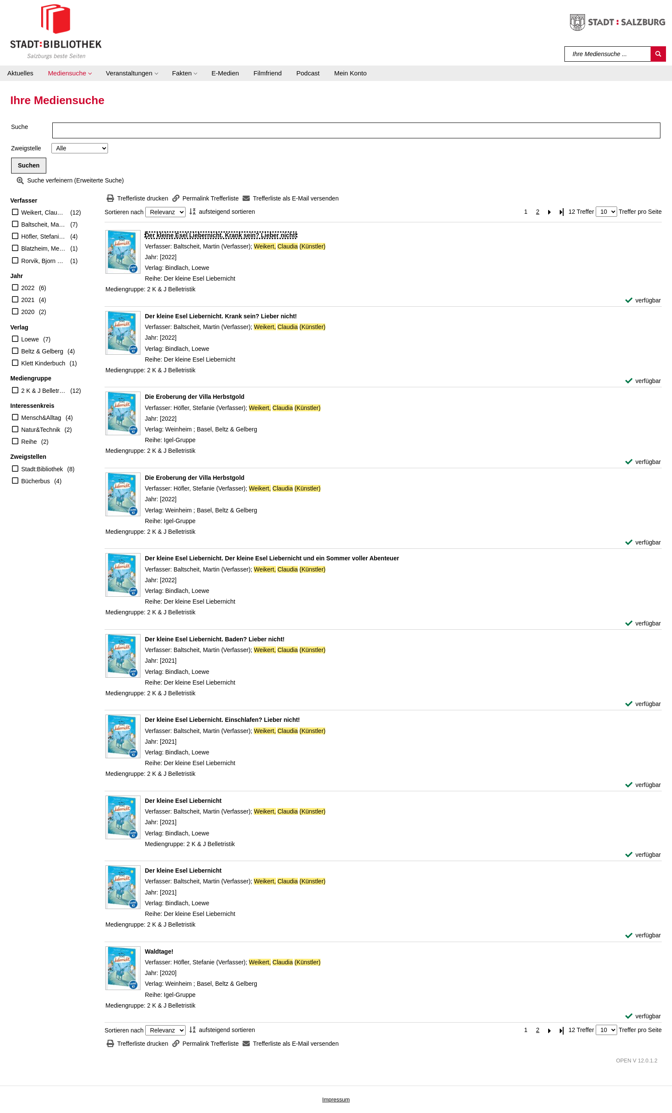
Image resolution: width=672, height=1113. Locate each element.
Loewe (30, 339)
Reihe (29, 441)
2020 (28, 311)
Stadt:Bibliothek (42, 469)
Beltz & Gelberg (42, 351)
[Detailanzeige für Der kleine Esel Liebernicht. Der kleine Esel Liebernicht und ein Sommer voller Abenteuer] (272, 558)
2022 (28, 287)
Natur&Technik (40, 429)
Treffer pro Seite (640, 211)
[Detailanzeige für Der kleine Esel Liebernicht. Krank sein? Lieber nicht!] (221, 235)
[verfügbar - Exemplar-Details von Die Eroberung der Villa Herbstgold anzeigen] (643, 462)
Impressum (336, 1099)
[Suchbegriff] (608, 54)
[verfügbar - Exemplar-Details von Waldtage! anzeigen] (643, 1016)
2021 (28, 299)
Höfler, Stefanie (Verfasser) (43, 236)
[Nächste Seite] (550, 211)
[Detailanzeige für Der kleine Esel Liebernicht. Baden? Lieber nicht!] (215, 639)
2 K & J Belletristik (43, 390)
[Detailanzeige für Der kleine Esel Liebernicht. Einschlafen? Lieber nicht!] (222, 719)
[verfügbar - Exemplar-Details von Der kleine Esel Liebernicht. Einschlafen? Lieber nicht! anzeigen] (643, 785)
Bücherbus (35, 481)
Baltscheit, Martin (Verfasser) (43, 224)
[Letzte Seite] (562, 211)
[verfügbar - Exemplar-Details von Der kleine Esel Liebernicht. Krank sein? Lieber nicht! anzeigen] (643, 300)
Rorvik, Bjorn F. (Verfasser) (43, 260)
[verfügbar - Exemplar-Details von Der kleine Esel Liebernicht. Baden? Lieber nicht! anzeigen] (643, 704)
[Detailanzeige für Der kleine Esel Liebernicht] (183, 800)
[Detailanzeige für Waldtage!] (159, 951)
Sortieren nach (124, 212)
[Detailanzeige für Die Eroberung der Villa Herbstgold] (194, 396)
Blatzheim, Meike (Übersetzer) (43, 248)
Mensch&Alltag (41, 417)
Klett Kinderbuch (43, 363)
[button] (69, 73)
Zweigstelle (26, 148)
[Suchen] (658, 54)
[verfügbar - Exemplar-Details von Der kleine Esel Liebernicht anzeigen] (643, 855)
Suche (19, 126)
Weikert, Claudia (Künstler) (43, 212)
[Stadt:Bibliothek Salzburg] (56, 31)
